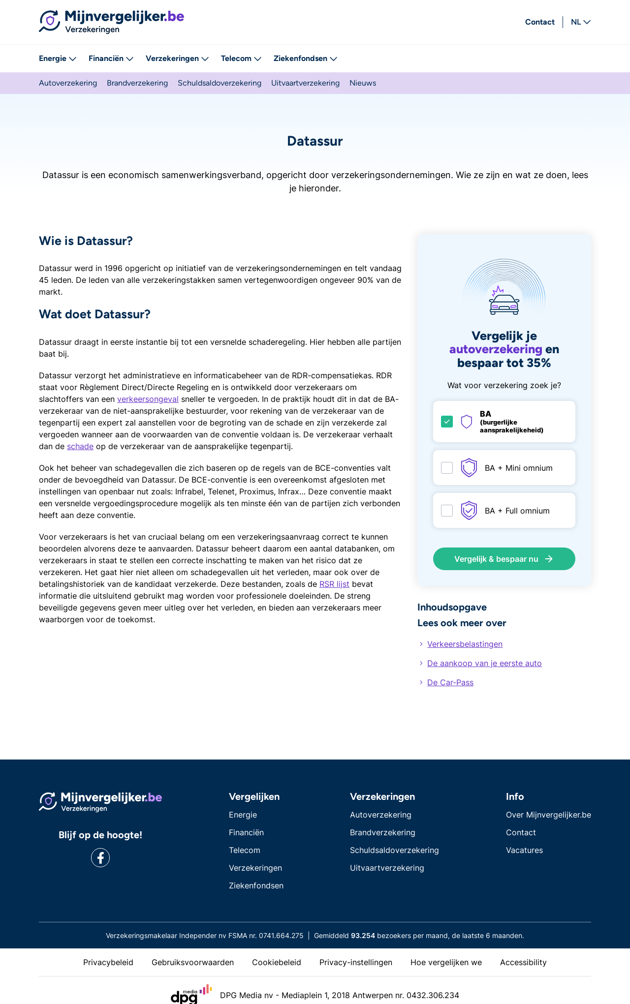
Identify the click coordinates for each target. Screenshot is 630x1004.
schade (80, 446)
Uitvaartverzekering (305, 83)
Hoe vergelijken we (446, 962)
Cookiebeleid (276, 962)
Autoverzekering (68, 83)
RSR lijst (334, 584)
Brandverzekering (137, 83)
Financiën (111, 58)
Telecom (241, 58)
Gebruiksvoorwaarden (193, 962)
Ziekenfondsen (306, 58)
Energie (58, 58)
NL (581, 22)
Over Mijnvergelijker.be (548, 815)
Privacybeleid (108, 962)
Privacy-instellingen (355, 962)
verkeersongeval (148, 399)
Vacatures (524, 850)
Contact (540, 22)
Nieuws (362, 83)
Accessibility (523, 962)
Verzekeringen (177, 58)
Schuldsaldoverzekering (219, 83)
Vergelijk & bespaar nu (504, 558)
